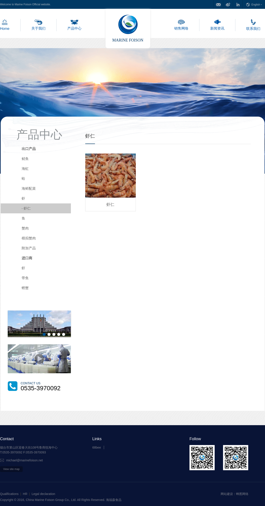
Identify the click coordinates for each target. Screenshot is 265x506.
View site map (11, 469)
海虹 (25, 169)
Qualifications (9, 494)
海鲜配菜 (29, 188)
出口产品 (29, 149)
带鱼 (25, 278)
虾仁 (26, 208)
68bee (96, 447)
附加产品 (29, 248)
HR (25, 494)
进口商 (27, 258)
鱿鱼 (25, 159)
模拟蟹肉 (29, 238)
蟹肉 (25, 228)
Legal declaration (43, 494)
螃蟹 (25, 288)
